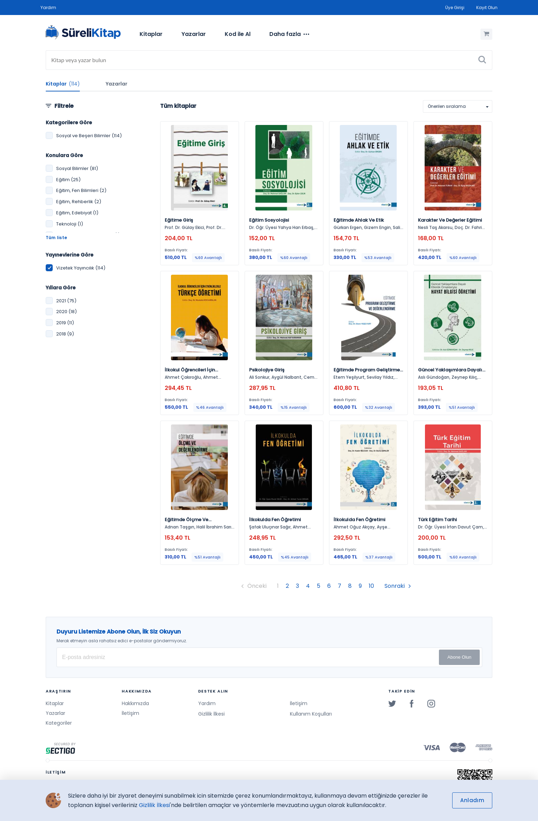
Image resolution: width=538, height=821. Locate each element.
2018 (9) (65, 334)
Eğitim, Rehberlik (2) (78, 201)
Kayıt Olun (487, 7)
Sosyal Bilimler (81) (77, 168)
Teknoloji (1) (69, 224)
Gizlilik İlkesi (211, 713)
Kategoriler (59, 722)
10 (371, 586)
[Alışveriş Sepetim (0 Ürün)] (486, 34)
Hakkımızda (135, 703)
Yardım (48, 7)
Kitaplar (151, 34)
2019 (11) (65, 322)
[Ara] (482, 60)
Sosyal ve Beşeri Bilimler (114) (89, 135)
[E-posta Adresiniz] (269, 657)
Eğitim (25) (68, 179)
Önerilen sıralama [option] (447, 106)
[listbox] (457, 106)
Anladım (472, 800)
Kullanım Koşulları (311, 713)
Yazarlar (193, 34)
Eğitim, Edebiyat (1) (77, 212)
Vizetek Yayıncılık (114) (80, 268)
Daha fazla (289, 34)
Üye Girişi (454, 7)
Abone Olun (459, 657)
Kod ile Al (238, 34)
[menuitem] (151, 34)
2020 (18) (66, 311)
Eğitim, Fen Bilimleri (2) (81, 190)
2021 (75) (66, 300)
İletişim (130, 713)
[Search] (269, 60)
